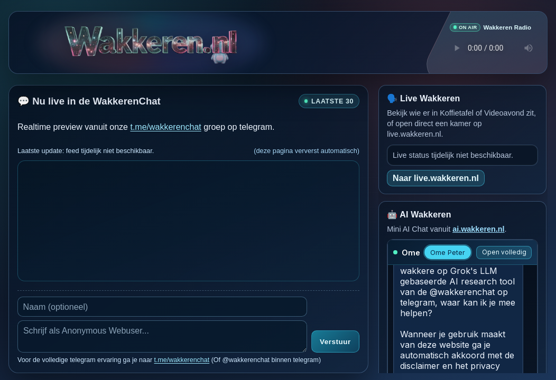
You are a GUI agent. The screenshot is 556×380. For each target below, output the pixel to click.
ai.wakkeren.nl (478, 228)
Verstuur (335, 342)
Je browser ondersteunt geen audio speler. (490, 47)
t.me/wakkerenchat (165, 126)
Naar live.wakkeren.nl (436, 177)
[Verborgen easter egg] (220, 44)
